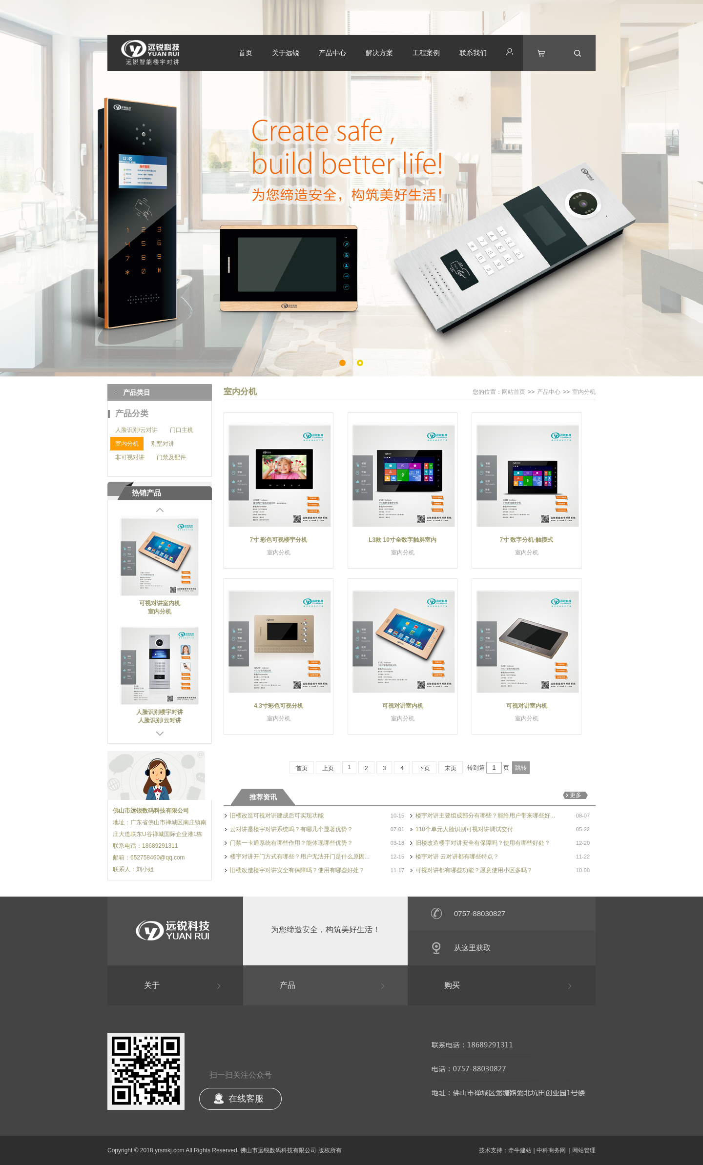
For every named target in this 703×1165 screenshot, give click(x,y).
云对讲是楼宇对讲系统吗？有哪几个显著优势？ (291, 829)
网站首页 (513, 391)
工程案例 (426, 53)
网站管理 (584, 1150)
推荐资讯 (263, 797)
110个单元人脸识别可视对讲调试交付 (464, 829)
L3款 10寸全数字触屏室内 (402, 539)
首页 (245, 53)
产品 (287, 985)
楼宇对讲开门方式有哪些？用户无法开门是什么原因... (300, 856)
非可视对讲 (130, 457)
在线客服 (246, 1099)
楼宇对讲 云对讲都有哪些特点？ (457, 856)
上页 (328, 768)
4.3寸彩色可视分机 (278, 705)
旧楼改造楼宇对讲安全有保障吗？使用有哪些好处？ (482, 842)
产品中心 (332, 53)
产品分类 (131, 413)
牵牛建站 (520, 1150)
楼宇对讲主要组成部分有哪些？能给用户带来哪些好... (485, 815)
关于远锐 (285, 53)
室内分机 (127, 443)
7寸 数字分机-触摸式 (526, 539)
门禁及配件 (171, 457)
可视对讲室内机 (159, 603)
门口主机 (181, 430)
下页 (424, 768)
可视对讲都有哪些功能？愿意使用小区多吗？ (474, 870)
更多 (575, 795)
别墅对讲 (162, 443)
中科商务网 (551, 1150)
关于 (152, 985)
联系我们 (473, 53)
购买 (452, 985)
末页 (450, 768)
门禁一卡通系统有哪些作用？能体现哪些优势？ (291, 842)
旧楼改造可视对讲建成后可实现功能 (277, 815)
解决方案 (379, 53)
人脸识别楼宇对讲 (159, 712)
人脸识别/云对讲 (136, 430)
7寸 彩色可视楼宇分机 (278, 539)
